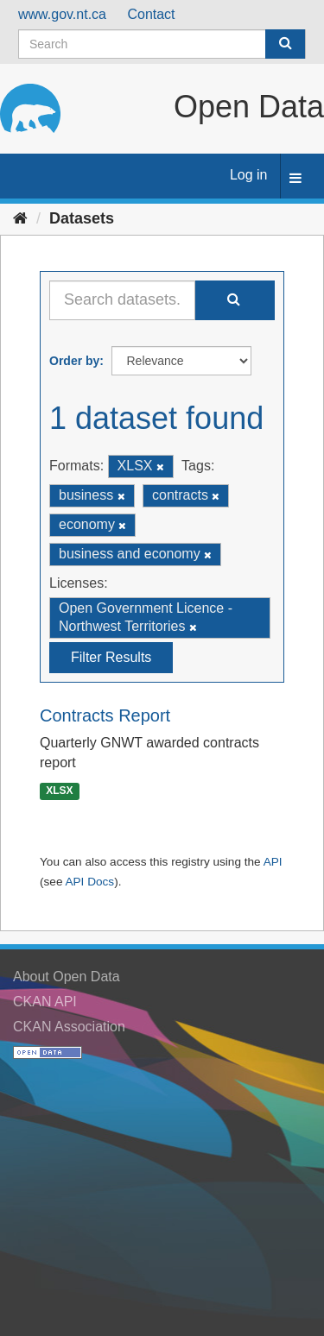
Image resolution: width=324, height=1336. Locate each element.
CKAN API (45, 1001)
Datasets (81, 218)
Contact (151, 14)
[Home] (20, 218)
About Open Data (66, 976)
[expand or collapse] (295, 179)
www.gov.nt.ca (62, 14)
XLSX (59, 791)
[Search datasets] (162, 44)
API (273, 861)
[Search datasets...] (122, 300)
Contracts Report (105, 715)
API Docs (89, 881)
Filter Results (111, 657)
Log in (249, 174)
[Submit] (285, 44)
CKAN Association (69, 1026)
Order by (74, 361)
